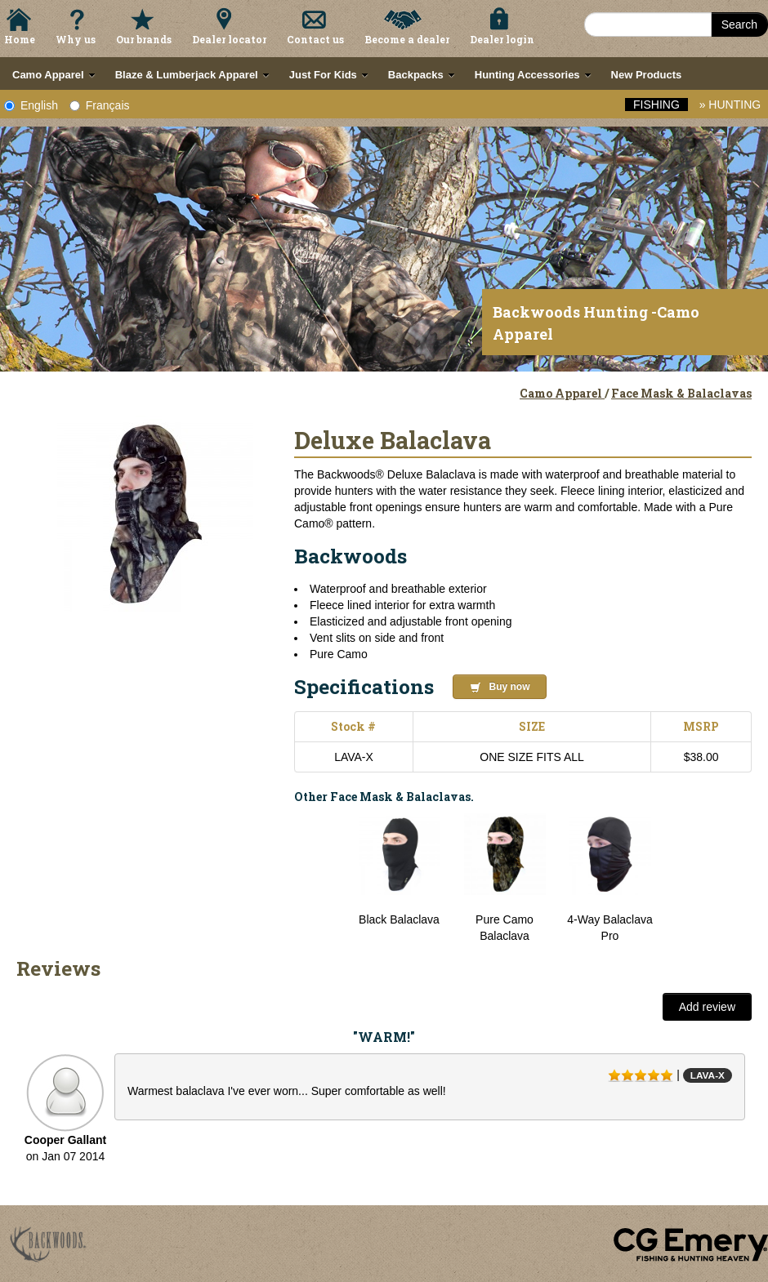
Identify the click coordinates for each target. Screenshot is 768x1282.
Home (19, 39)
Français (99, 105)
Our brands (144, 39)
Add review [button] (707, 1006)
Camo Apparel (562, 393)
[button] (480, 684)
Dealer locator (229, 39)
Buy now (500, 687)
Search (739, 24)
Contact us (315, 39)
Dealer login (502, 39)
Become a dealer (406, 39)
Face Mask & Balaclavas (681, 393)
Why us (76, 39)
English (31, 105)
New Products (646, 75)
